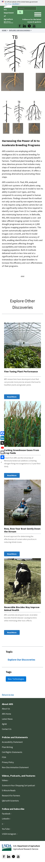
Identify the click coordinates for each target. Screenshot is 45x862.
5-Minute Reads (8, 790)
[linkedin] (2, 438)
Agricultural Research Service (8, 22)
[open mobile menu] (37, 14)
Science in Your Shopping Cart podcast (18, 785)
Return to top (8, 694)
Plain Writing (7, 747)
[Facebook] (2, 433)
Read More (11, 397)
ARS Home (6, 714)
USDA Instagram (10, 834)
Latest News (7, 719)
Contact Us (6, 729)
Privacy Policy (8, 762)
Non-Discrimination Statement (15, 767)
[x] (2, 443)
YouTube (6, 829)
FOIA (4, 757)
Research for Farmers (11, 795)
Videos (5, 780)
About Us (6, 708)
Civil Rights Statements (12, 752)
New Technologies (16, 679)
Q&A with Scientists (10, 800)
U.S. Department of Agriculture (26, 846)
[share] (2, 457)
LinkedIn (6, 818)
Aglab (4, 724)
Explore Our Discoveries (21, 659)
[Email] (2, 452)
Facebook (7, 813)
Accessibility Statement (12, 742)
